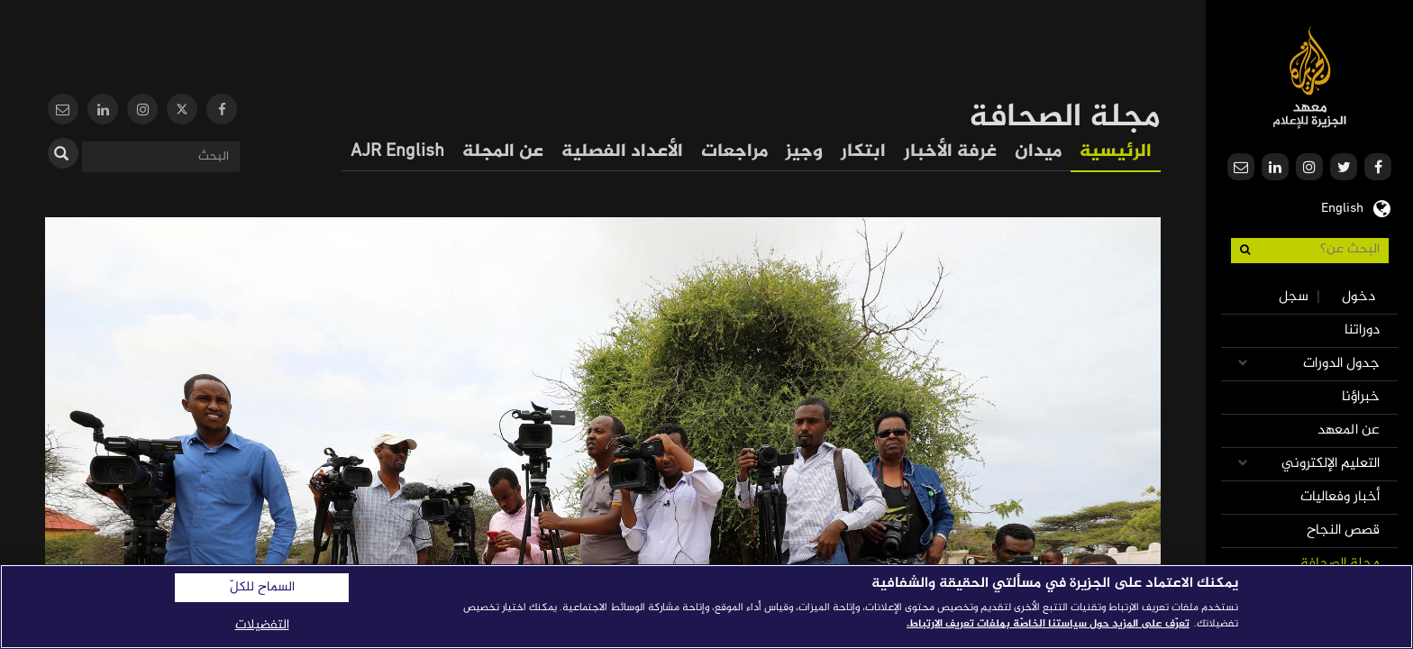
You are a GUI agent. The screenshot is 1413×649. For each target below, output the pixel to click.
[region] (706, 606)
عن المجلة (502, 152)
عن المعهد (1348, 430)
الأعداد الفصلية (622, 152)
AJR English (397, 152)
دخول (1358, 297)
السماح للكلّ (262, 588)
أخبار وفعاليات (1340, 497)
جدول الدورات (1341, 364)
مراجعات (734, 152)
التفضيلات (262, 625)
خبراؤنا (1361, 397)
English (1342, 206)
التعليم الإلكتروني (1330, 464)
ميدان (1038, 152)
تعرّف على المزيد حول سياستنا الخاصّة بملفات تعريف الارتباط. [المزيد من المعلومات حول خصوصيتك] (1048, 624)
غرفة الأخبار (950, 152)
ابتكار (863, 152)
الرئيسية (1116, 152)
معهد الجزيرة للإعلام (1310, 77)
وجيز (804, 152)
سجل (1293, 297)
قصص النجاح (1343, 530)
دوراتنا (1362, 330)
